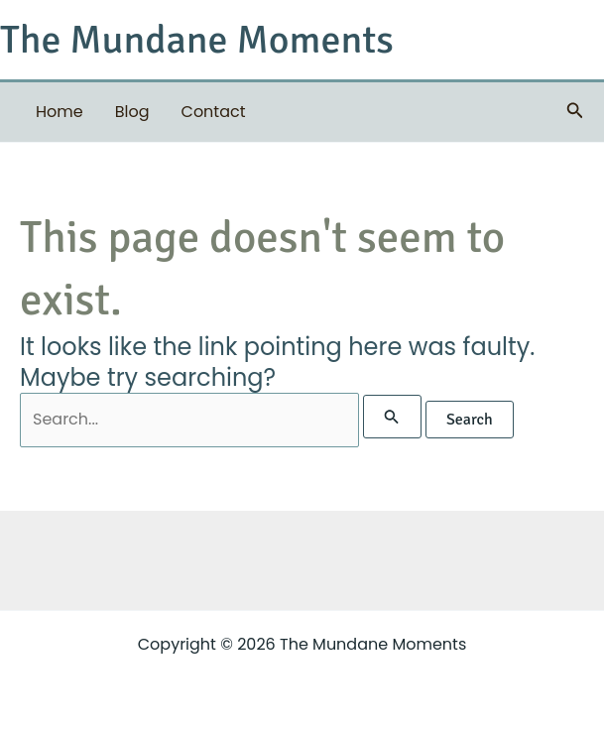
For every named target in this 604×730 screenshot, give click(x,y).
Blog (132, 111)
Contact (213, 111)
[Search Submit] (392, 416)
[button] (575, 112)
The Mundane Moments (197, 39)
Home (59, 111)
